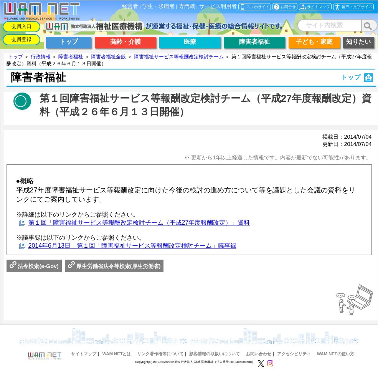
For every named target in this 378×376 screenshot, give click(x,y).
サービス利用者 (218, 6)
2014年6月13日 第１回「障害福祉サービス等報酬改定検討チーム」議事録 (132, 245)
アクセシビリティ (294, 353)
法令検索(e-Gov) (34, 266)
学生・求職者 (158, 6)
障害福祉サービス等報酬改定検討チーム (179, 57)
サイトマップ (83, 353)
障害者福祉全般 (108, 57)
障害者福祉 (70, 57)
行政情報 (41, 57)
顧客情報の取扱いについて (214, 353)
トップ (15, 57)
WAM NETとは (116, 353)
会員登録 (21, 39)
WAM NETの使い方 (335, 353)
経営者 (130, 6)
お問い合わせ (258, 353)
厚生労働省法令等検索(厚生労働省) (114, 266)
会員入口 (21, 26)
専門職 (187, 6)
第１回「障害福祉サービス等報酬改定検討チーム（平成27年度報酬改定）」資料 (139, 222)
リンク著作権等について (160, 353)
